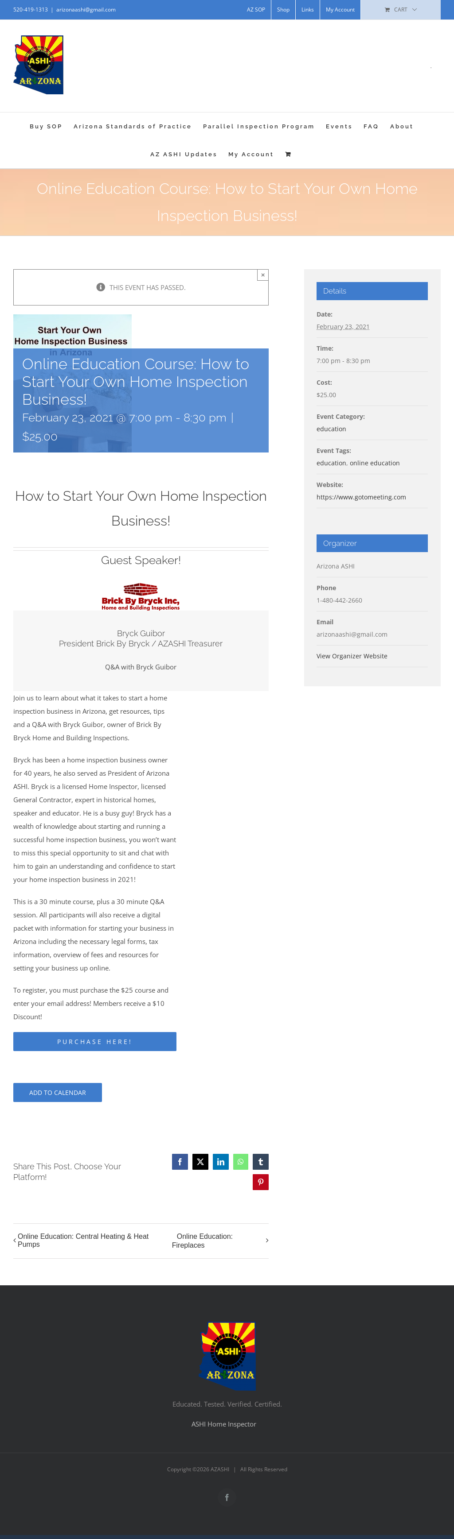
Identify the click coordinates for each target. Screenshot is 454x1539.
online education (375, 463)
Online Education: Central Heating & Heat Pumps (83, 1240)
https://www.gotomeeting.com (361, 497)
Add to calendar (57, 1092)
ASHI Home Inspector (224, 1423)
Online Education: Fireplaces (202, 1241)
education (331, 429)
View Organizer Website (352, 656)
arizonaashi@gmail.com (86, 9)
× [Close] (263, 274)
